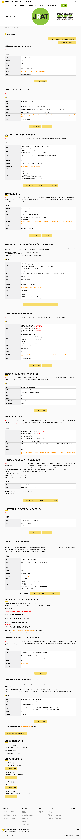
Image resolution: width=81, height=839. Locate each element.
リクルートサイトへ (52, 5)
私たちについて (32, 5)
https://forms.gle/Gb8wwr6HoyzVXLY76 (30, 576)
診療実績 (24, 812)
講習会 (40, 812)
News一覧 (41, 811)
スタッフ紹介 (24, 814)
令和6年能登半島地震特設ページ (54, 818)
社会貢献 (24, 821)
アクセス (68, 1)
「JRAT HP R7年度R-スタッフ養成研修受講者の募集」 (23, 630)
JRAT (64, 5)
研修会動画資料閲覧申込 (26, 726)
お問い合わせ (75, 1)
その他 (40, 817)
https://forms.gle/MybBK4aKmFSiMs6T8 (31, 287)
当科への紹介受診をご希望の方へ (9, 818)
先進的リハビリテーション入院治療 (10, 815)
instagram (75, 829)
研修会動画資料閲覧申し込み (54, 817)
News (41, 5)
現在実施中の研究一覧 (7, 817)
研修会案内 (50, 812)
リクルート (41, 814)
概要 (49, 811)
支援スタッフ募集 (51, 814)
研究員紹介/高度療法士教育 (27, 815)
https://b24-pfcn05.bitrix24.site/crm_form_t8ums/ (33, 71)
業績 (39, 815)
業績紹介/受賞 (25, 817)
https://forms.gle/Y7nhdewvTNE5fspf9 (30, 166)
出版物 (23, 822)
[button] (62, 38)
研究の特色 (24, 820)
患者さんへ (22, 5)
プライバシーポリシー (5, 835)
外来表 (4, 812)
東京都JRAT (51, 808)
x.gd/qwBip (27, 663)
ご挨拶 (23, 811)
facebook (78, 829)
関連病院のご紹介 (25, 824)
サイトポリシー (12, 835)
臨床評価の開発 (25, 818)
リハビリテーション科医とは (8, 811)
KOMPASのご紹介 (6, 814)
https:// (23, 663)
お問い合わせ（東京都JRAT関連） (55, 815)
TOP (15, 5)
